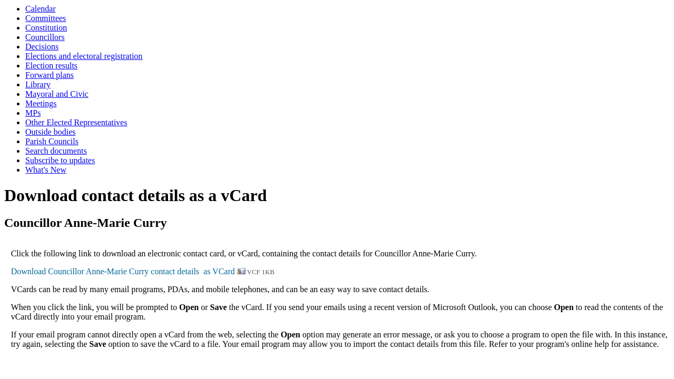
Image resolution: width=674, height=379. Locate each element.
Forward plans (49, 75)
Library (38, 84)
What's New (45, 169)
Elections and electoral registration (84, 56)
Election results (51, 65)
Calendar (40, 8)
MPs (33, 112)
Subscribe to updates (60, 160)
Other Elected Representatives (76, 122)
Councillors (45, 37)
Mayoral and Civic (56, 93)
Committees (45, 18)
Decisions (41, 46)
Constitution (46, 27)
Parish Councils (51, 141)
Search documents (56, 150)
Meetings (41, 103)
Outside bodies (50, 131)
